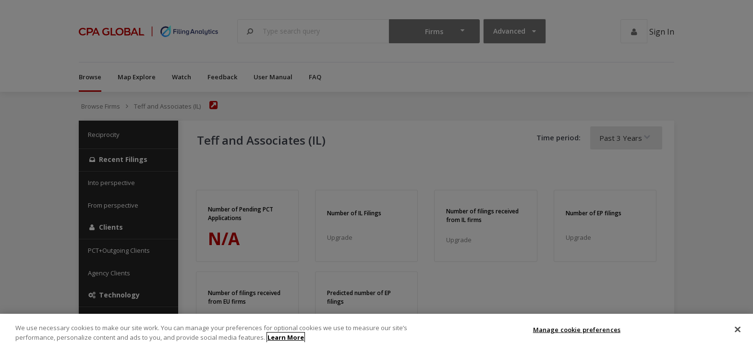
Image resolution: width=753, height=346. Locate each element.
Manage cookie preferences (576, 335)
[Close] (737, 335)
